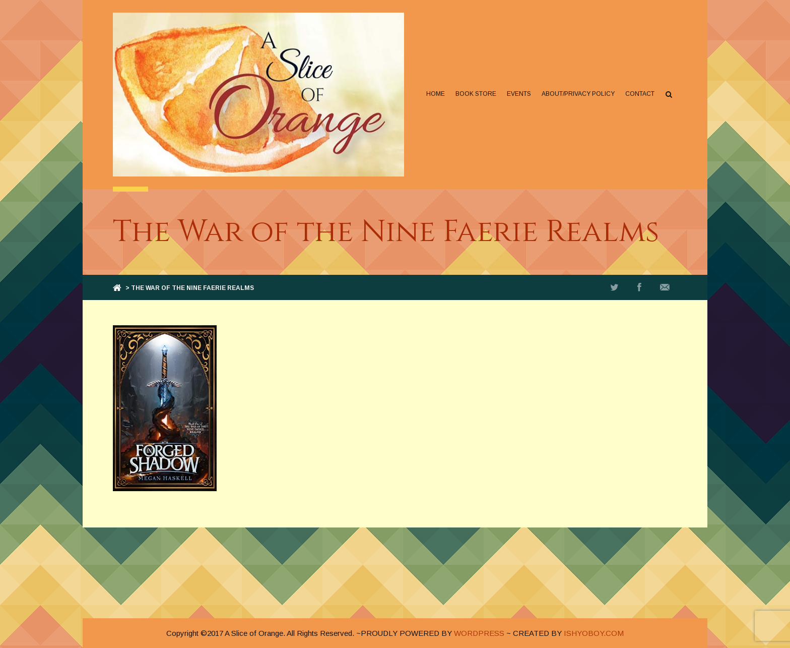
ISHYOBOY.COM (594, 633)
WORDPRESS (479, 633)
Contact (639, 93)
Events (519, 93)
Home (435, 93)
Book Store (475, 93)
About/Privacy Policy (578, 93)
